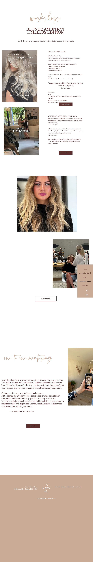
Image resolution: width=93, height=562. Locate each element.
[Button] (33, 426)
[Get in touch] (46, 298)
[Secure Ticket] (66, 104)
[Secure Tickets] (66, 153)
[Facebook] (86, 290)
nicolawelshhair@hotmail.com (71, 487)
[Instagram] (86, 295)
